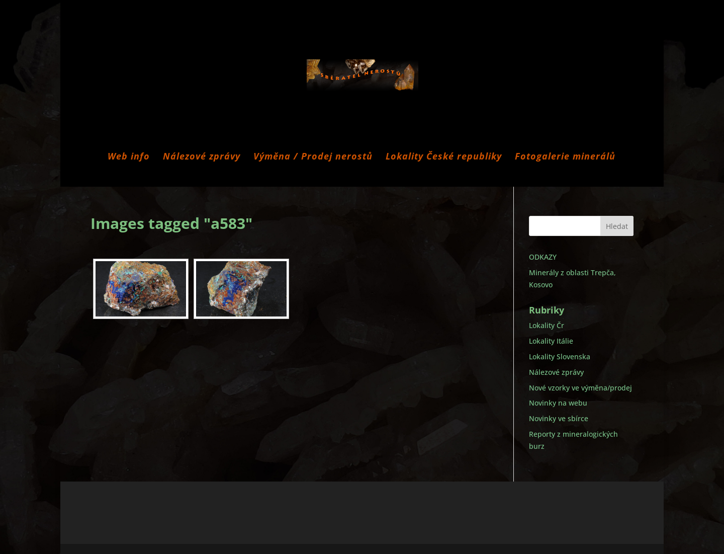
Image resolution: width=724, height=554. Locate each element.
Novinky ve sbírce (558, 418)
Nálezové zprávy (201, 157)
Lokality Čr (546, 325)
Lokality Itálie (551, 341)
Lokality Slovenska (559, 356)
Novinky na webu (558, 403)
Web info (129, 157)
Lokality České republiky (444, 157)
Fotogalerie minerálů (565, 157)
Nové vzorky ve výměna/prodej (580, 387)
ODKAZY (543, 257)
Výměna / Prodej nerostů (313, 157)
